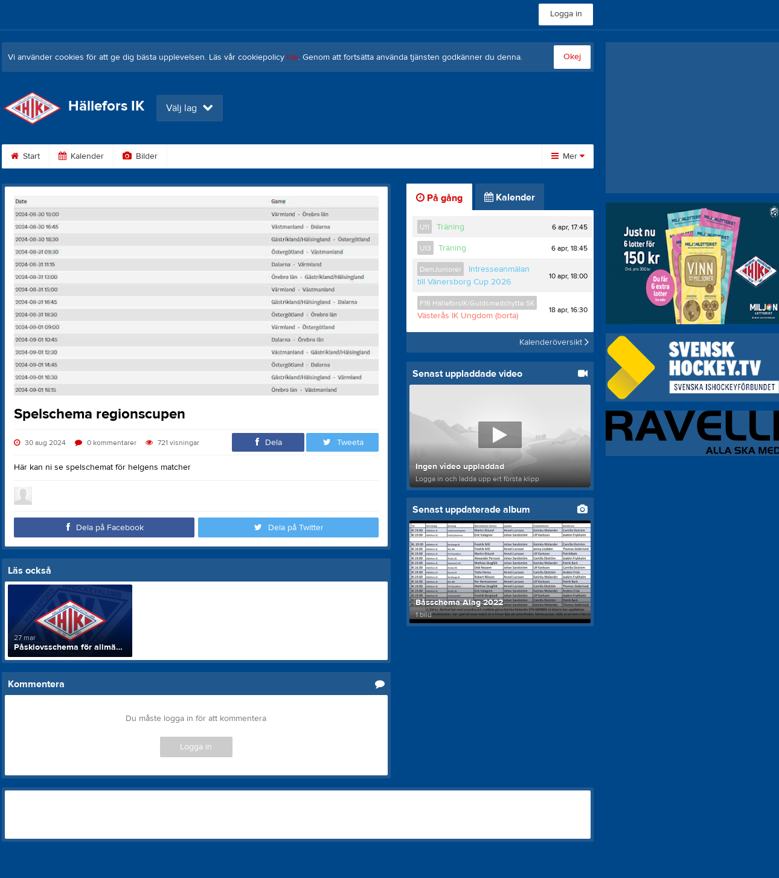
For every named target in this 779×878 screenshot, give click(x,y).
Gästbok (251, 156)
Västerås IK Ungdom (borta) (467, 315)
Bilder (140, 156)
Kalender (81, 156)
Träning (450, 227)
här (292, 57)
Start (25, 156)
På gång (439, 198)
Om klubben (390, 156)
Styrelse (458, 156)
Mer (568, 156)
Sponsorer (318, 156)
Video (193, 156)
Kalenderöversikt (554, 342)
